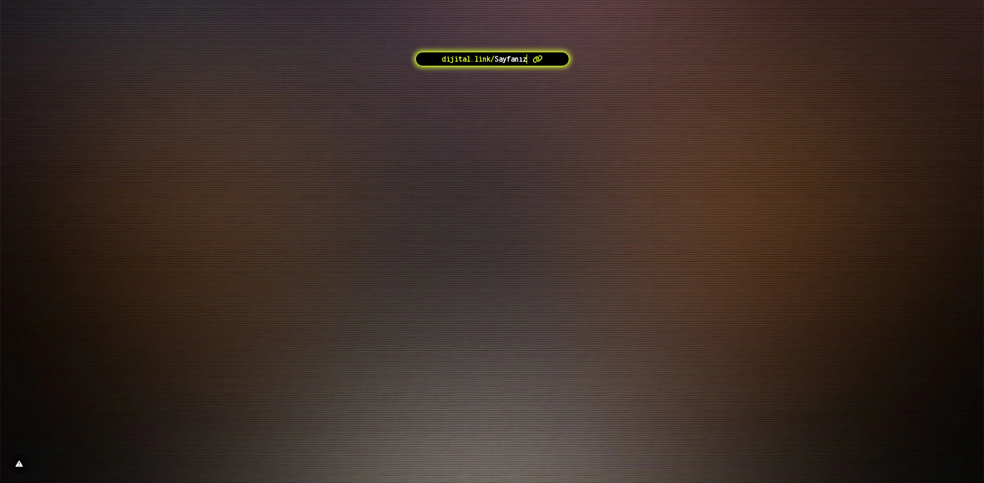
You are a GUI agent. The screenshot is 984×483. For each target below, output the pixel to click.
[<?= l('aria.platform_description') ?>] (492, 59)
